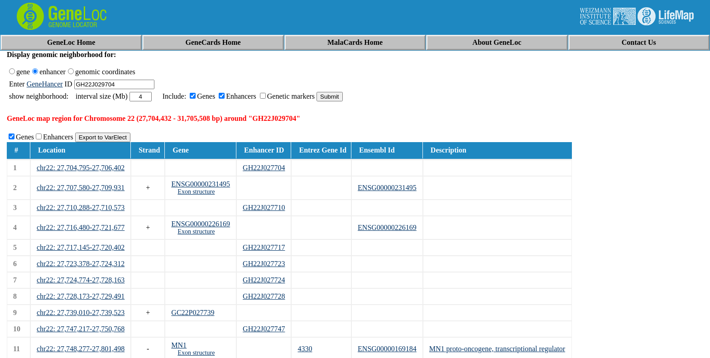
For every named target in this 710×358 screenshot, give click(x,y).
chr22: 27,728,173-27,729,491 (81, 296)
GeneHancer (45, 84)
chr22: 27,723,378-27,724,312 (81, 263)
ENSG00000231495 (200, 184)
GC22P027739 (192, 312)
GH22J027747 (264, 329)
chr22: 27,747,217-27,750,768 (81, 329)
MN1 (179, 345)
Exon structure (196, 191)
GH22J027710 (264, 207)
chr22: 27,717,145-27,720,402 (81, 247)
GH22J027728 (264, 296)
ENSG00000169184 (387, 349)
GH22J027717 (264, 247)
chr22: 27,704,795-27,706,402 (81, 168)
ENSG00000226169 (200, 224)
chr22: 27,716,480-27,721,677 (81, 227)
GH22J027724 (264, 280)
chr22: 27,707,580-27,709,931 (81, 187)
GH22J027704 (264, 168)
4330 (304, 349)
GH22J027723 (264, 263)
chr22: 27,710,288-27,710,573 (81, 207)
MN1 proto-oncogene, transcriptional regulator (497, 349)
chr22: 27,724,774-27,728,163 (81, 280)
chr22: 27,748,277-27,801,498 (81, 349)
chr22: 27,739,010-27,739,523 (81, 312)
